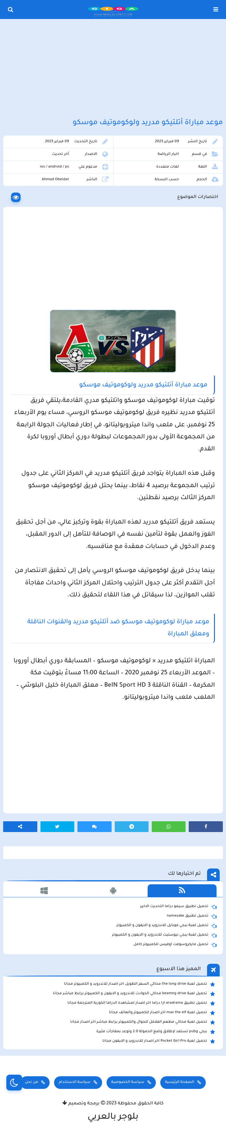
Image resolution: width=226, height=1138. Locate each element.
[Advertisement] (113, 69)
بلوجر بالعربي (113, 1117)
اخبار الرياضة (168, 154)
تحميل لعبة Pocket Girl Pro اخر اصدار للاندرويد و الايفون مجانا (158, 1041)
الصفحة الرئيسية (179, 1082)
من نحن (31, 1082)
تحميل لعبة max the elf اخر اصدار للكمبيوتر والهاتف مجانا (162, 1013)
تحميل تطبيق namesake (192, 916)
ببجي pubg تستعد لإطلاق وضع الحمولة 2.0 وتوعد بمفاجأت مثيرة (155, 1032)
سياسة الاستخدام (74, 1082)
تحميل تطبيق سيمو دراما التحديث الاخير (178, 907)
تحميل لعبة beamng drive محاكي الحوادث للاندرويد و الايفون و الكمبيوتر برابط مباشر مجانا (134, 994)
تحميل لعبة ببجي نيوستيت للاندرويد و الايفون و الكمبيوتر (164, 935)
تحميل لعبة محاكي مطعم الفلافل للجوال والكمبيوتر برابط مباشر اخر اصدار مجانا (142, 1022)
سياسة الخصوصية (127, 1082)
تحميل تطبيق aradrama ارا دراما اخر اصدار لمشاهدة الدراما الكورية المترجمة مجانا (141, 1003)
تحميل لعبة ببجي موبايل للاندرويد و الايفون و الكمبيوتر (166, 926)
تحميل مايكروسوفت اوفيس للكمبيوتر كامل (175, 945)
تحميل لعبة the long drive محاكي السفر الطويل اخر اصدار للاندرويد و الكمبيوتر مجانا (139, 984)
